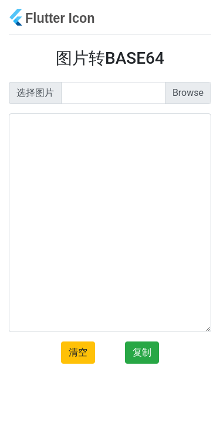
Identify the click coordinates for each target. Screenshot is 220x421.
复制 (142, 352)
